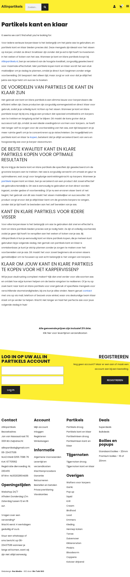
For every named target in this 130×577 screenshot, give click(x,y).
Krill (68, 501)
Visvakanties (41, 494)
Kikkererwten (73, 543)
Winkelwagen (41, 441)
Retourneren (41, 480)
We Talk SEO (38, 571)
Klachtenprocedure (45, 471)
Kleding (70, 524)
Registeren (40, 436)
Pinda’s (70, 547)
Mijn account (41, 427)
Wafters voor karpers (78, 482)
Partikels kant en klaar (78, 431)
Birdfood (71, 510)
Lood (69, 515)
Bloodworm (72, 552)
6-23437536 (9, 452)
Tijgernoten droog (76, 461)
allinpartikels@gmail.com (15, 447)
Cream (70, 505)
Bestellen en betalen (45, 485)
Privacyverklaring (43, 489)
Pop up (70, 491)
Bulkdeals (104, 431)
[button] (127, 6)
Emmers (71, 519)
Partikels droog (74, 427)
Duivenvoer (72, 538)
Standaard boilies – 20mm (113, 451)
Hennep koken (74, 529)
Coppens (71, 557)
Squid (69, 496)
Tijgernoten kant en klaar (80, 466)
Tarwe (69, 533)
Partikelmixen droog (77, 436)
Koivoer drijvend (75, 561)
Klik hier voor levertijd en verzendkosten (65, 333)
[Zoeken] (44, 7)
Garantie (39, 475)
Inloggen (39, 431)
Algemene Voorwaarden (47, 457)
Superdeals (105, 427)
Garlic (69, 487)
